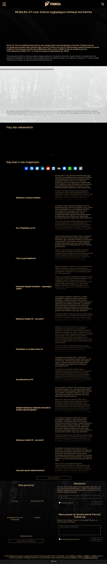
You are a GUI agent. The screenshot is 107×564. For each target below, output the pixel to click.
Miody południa (26, 530)
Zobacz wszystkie (53, 478)
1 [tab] (52, 155)
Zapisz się (97, 503)
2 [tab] (55, 155)
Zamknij (53, 561)
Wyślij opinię (96, 539)
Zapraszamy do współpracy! (26, 541)
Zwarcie (37, 511)
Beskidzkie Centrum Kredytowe (15, 512)
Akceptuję (67, 503)
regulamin (70, 503)
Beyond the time (37, 495)
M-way (15, 495)
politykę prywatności (73, 539)
